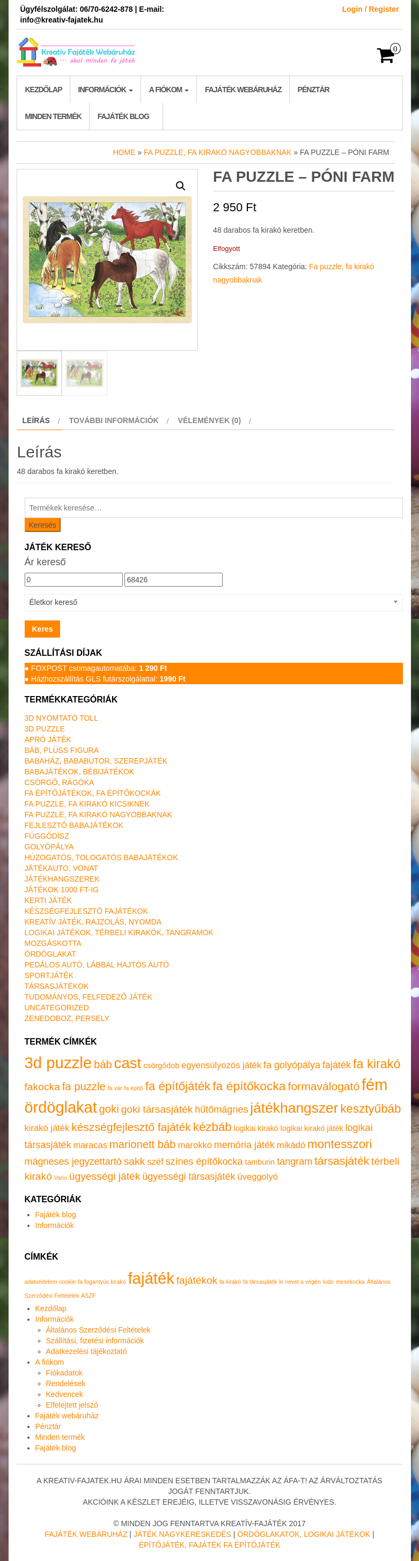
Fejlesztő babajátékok (74, 825)
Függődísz (47, 836)
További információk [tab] (114, 420)
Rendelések (66, 1383)
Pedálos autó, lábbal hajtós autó (97, 964)
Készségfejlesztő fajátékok (86, 911)
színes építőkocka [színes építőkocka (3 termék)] (203, 1161)
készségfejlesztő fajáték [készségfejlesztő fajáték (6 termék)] (131, 1127)
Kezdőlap (43, 89)
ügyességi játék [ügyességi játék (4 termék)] (105, 1176)
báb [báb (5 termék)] (103, 1064)
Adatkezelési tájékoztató (86, 1351)
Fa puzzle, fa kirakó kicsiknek (87, 804)
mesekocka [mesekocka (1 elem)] (350, 1281)
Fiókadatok (64, 1372)
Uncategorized (57, 1007)
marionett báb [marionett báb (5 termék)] (142, 1144)
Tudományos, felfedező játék (88, 997)
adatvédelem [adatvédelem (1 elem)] (41, 1281)
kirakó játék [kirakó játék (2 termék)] (47, 1128)
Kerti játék (48, 900)
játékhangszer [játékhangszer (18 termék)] (294, 1108)
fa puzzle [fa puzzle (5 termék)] (84, 1086)
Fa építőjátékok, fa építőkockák (93, 793)
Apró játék (48, 739)
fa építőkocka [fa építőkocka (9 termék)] (248, 1086)
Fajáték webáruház (243, 89)
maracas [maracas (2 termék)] (90, 1145)
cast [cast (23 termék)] (128, 1063)
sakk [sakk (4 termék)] (134, 1161)
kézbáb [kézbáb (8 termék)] (212, 1127)
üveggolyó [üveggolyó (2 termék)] (257, 1177)
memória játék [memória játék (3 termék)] (244, 1145)
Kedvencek (64, 1394)
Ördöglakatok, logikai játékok (303, 1534)
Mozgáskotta (53, 943)
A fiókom (169, 89)
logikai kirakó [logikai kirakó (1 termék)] (256, 1128)
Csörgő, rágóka (59, 782)
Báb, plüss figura (62, 750)
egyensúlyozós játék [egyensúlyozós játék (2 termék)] (221, 1065)
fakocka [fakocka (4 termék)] (42, 1086)
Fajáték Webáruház (86, 1534)
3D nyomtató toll (61, 718)
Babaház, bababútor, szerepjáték (96, 761)
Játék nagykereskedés (182, 1534)
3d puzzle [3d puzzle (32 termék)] (58, 1062)
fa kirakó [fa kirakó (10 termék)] (377, 1064)
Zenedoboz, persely (67, 1018)
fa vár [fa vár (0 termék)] (115, 1088)
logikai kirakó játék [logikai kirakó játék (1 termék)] (311, 1128)
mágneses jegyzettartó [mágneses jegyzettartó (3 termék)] (73, 1161)
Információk (105, 89)
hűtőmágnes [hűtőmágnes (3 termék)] (221, 1109)
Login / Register (370, 9)
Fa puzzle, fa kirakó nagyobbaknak (217, 152)
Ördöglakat (50, 954)
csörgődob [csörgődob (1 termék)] (161, 1065)
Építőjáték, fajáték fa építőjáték (210, 1545)
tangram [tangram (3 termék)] (294, 1161)
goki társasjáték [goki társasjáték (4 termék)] (157, 1109)
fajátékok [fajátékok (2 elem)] (197, 1280)
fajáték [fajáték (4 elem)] (151, 1278)
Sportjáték (49, 975)
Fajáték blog (123, 116)
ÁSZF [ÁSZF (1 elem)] (88, 1295)
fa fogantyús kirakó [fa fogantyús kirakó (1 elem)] (102, 1281)
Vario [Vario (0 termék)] (60, 1177)
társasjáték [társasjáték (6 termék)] (341, 1161)
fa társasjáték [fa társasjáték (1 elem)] (260, 1281)
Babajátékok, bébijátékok (80, 771)
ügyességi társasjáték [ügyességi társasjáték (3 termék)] (188, 1176)
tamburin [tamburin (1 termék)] (260, 1162)
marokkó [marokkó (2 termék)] (194, 1145)
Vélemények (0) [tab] (209, 420)
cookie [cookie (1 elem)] (67, 1281)
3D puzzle (45, 728)
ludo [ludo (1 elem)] (328, 1281)
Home (124, 152)
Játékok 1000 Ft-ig (62, 889)
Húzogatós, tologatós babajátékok (101, 857)
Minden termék (53, 116)
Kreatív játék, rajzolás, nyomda (93, 922)
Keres (42, 629)
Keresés (42, 525)
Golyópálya (49, 846)
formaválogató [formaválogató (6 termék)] (324, 1086)
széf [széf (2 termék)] (155, 1162)
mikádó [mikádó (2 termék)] (291, 1145)
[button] (180, 186)
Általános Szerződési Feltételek (98, 1330)
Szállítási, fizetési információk (95, 1340)
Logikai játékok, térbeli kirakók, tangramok (119, 932)
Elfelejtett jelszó (72, 1405)
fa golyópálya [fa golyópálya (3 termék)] (291, 1065)
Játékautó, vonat (61, 868)
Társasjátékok (57, 986)
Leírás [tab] (36, 420)
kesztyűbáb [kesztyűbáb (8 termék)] (370, 1108)
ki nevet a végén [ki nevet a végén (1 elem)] (300, 1281)
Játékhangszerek (62, 879)
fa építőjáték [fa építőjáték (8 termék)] (178, 1086)
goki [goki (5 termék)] (109, 1109)
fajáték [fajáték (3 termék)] (336, 1065)
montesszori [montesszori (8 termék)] (339, 1144)
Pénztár (313, 89)
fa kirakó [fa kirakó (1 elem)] (230, 1281)
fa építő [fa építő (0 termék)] (133, 1088)
